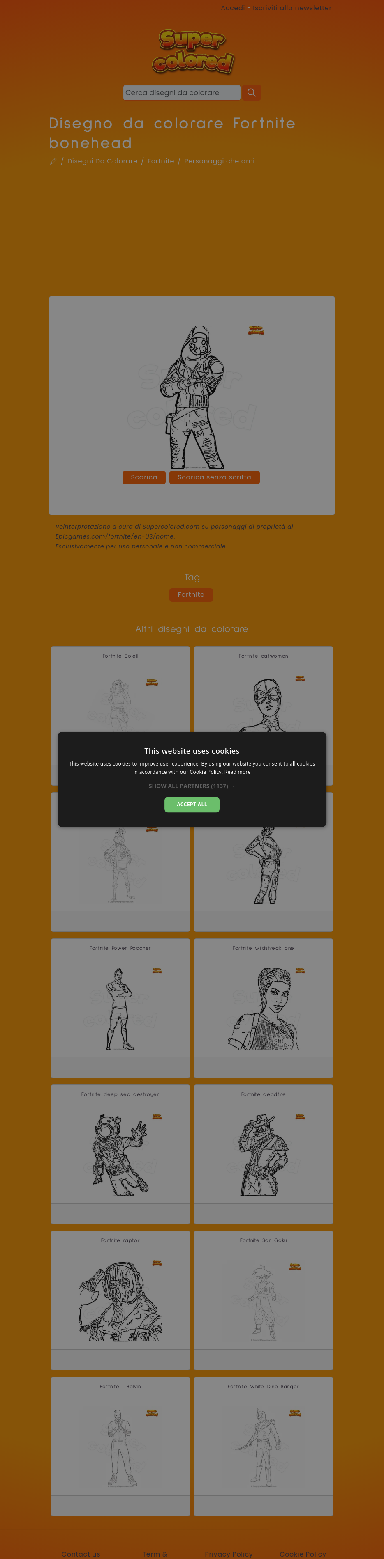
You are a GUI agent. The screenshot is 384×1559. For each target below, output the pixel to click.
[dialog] (192, 779)
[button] (192, 786)
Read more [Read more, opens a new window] (237, 772)
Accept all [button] (192, 804)
